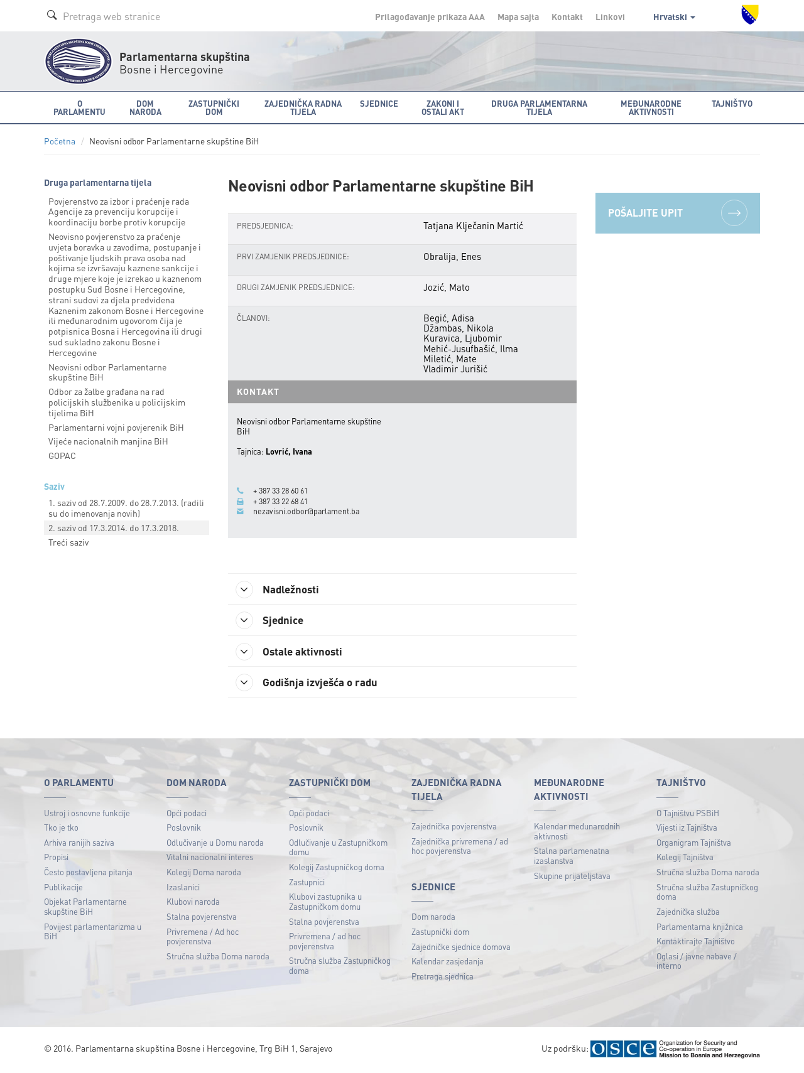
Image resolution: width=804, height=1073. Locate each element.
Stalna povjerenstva (201, 918)
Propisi (56, 858)
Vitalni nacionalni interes (209, 858)
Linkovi (610, 16)
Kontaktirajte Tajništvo (695, 942)
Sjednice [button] (379, 103)
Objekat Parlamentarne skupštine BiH (85, 908)
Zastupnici (307, 883)
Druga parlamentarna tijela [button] (539, 107)
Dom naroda (433, 918)
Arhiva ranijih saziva (79, 844)
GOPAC (62, 455)
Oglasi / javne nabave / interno (696, 962)
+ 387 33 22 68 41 (284, 501)
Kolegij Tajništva (685, 858)
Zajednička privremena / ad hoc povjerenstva (459, 847)
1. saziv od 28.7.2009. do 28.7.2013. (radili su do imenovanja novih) (126, 508)
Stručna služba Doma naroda (217, 957)
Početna (59, 141)
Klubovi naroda (193, 903)
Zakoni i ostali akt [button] (442, 107)
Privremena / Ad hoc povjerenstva (202, 937)
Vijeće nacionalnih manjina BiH (108, 440)
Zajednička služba (688, 913)
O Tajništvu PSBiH (687, 814)
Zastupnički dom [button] (213, 107)
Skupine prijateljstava (572, 876)
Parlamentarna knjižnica (699, 927)
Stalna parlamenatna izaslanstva (571, 857)
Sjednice (272, 621)
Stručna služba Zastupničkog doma (340, 967)
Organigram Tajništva (693, 844)
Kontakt (567, 16)
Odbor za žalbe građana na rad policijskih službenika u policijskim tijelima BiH (116, 402)
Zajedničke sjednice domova (461, 947)
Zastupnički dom (440, 933)
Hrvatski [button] (674, 16)
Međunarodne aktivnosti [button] (651, 107)
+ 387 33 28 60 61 (284, 490)
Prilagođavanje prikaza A (430, 16)
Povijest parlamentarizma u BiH (92, 932)
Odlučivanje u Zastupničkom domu (338, 849)
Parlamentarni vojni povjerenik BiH (116, 427)
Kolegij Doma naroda (203, 873)
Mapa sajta (518, 16)
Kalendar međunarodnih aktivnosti (577, 832)
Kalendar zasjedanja (447, 962)
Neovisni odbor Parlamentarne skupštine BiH (107, 372)
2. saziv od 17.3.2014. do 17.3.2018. (113, 527)
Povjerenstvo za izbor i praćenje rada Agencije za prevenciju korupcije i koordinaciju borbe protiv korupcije (118, 211)
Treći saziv (68, 541)
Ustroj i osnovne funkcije (87, 814)
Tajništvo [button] (732, 103)
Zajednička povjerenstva (454, 827)
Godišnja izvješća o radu (311, 684)
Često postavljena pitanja (88, 873)
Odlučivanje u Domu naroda (215, 844)
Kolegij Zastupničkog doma (336, 868)
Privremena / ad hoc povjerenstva (325, 942)
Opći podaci (186, 814)
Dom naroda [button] (145, 107)
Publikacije (63, 888)
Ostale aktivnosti (293, 652)
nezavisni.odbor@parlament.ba (307, 511)
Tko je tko (61, 829)
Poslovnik (183, 829)
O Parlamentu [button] (79, 107)
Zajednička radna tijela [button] (303, 107)
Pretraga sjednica (442, 978)
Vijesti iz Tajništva (686, 829)
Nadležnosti (281, 589)
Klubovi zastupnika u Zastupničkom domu (325, 903)
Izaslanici (183, 888)
